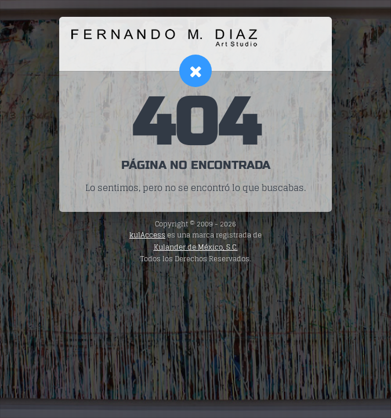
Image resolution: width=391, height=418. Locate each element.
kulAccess (147, 235)
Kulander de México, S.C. (196, 247)
